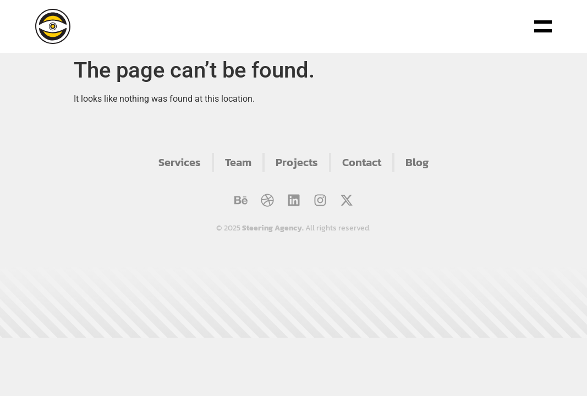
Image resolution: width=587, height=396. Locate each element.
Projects (297, 162)
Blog (417, 162)
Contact (361, 162)
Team (238, 162)
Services (179, 162)
